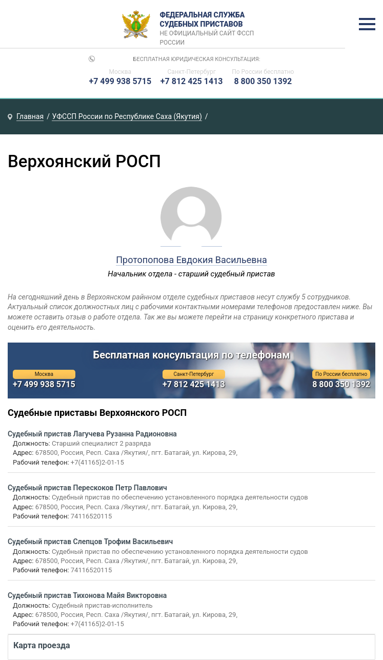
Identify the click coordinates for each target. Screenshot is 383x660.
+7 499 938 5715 (120, 81)
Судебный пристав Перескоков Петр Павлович (87, 488)
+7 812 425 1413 (191, 81)
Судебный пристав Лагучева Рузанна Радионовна (92, 434)
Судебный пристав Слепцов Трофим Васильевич (90, 541)
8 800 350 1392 (263, 81)
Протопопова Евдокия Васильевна (191, 259)
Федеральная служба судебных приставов (209, 24)
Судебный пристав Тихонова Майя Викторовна (87, 595)
